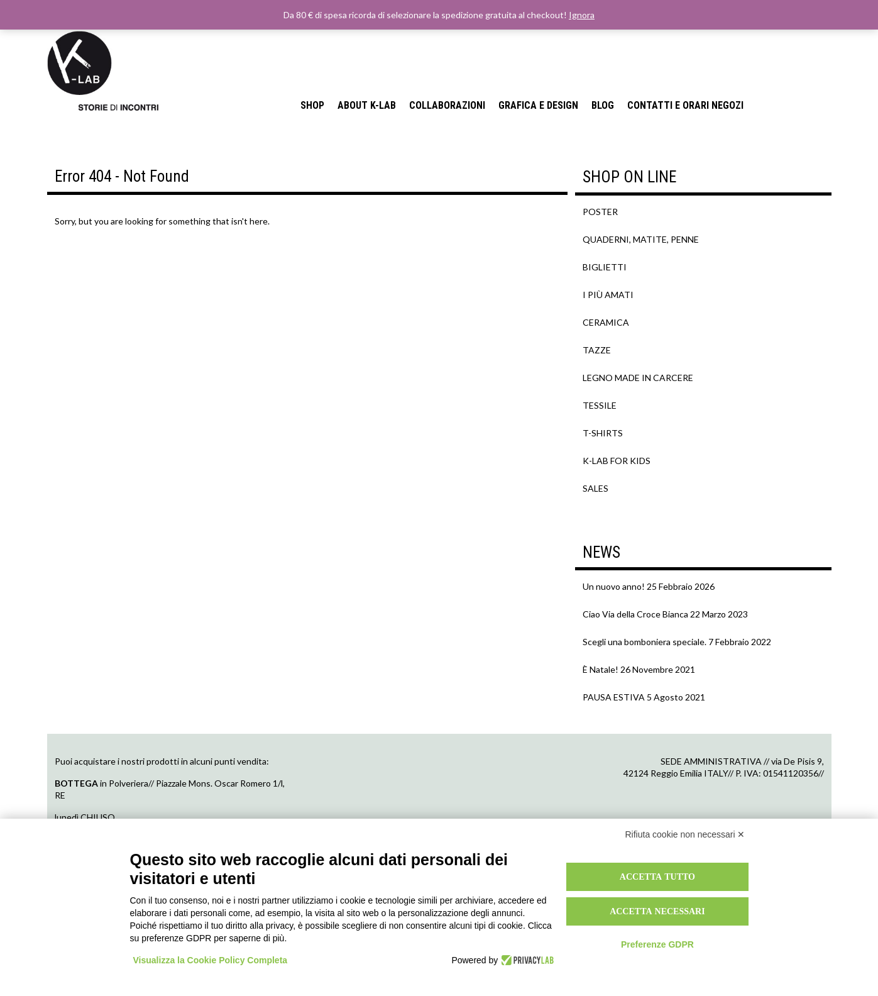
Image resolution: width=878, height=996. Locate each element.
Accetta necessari (657, 911)
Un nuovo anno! (614, 586)
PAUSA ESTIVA (614, 697)
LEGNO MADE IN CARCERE (638, 377)
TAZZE (597, 350)
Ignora (582, 14)
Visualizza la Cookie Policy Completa (210, 960)
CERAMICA (606, 322)
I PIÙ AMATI (608, 294)
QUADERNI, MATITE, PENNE (641, 239)
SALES (595, 488)
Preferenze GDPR (657, 944)
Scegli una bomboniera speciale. (644, 641)
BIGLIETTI (605, 267)
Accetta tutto (657, 876)
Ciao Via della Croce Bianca (635, 614)
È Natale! (600, 669)
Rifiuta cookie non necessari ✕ (685, 834)
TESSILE (600, 405)
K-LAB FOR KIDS (616, 460)
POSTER (600, 211)
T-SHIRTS (603, 433)
